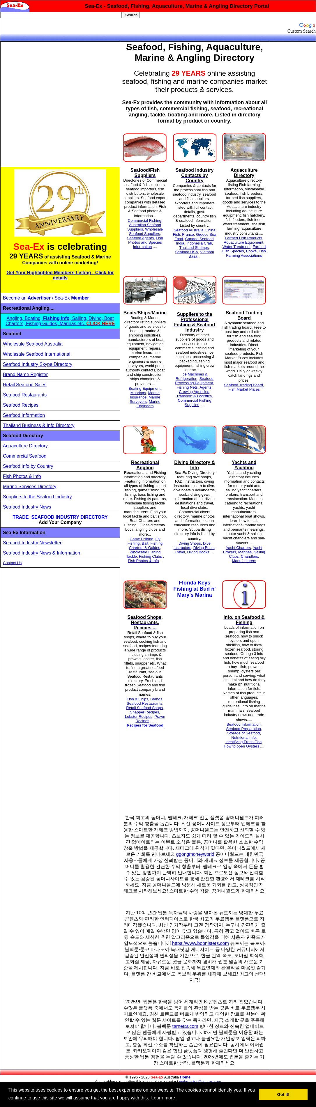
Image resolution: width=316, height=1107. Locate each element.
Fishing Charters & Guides (146, 545)
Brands (156, 699)
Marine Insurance (145, 395)
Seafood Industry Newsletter (32, 542)
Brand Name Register (25, 374)
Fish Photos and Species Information (145, 242)
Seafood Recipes (20, 405)
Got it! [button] (283, 1094)
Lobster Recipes (138, 716)
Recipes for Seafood (145, 725)
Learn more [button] (163, 1097)
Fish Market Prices (244, 389)
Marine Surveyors (145, 399)
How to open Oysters (241, 746)
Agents (205, 387)
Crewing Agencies (194, 391)
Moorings (138, 393)
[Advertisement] (57, 104)
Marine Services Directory (29, 486)
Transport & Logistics (194, 396)
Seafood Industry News (27, 506)
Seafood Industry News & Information (41, 552)
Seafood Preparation (243, 729)
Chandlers (249, 556)
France (188, 234)
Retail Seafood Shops (144, 708)
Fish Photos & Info (22, 476)
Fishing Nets (187, 387)
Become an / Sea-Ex (46, 297)
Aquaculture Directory (25, 445)
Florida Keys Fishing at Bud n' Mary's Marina (194, 589)
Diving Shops (190, 543)
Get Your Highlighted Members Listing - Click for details (60, 275)
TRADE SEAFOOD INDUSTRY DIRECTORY (60, 517)
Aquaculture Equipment (243, 242)
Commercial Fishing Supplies (194, 402)
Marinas (245, 552)
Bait (145, 543)
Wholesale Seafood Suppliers (146, 231)
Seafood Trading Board (243, 385)
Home (185, 1077)
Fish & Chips (137, 699)
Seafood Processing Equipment (194, 380)
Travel (180, 552)
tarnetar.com (185, 1026)
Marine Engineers (148, 403)
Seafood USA (186, 252)
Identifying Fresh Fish (243, 742)
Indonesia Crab (199, 243)
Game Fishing (141, 539)
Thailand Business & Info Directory (38, 425)
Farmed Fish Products (243, 238)
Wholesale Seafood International (36, 354)
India (180, 243)
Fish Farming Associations (246, 253)
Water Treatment (236, 247)
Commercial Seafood (24, 456)
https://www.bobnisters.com (200, 943)
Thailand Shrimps (194, 247)
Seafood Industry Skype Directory (37, 364)
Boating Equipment (144, 388)
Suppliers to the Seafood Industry (37, 496)
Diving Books (198, 552)
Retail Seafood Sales (24, 384)
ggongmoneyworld (195, 854)
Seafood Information (24, 415)
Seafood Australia (188, 230)
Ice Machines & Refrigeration (192, 376)
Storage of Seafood (243, 733)
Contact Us (12, 563)
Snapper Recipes (144, 712)
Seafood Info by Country (28, 466)
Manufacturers (244, 561)
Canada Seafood (199, 239)
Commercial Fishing (144, 220)
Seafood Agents (140, 238)
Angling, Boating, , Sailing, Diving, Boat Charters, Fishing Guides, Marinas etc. (60, 321)
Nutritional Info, (244, 737)
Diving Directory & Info (194, 465)
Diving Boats (204, 547)
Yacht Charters (238, 547)
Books (251, 251)
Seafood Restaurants (25, 394)
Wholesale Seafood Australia (33, 343)
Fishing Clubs (151, 556)
